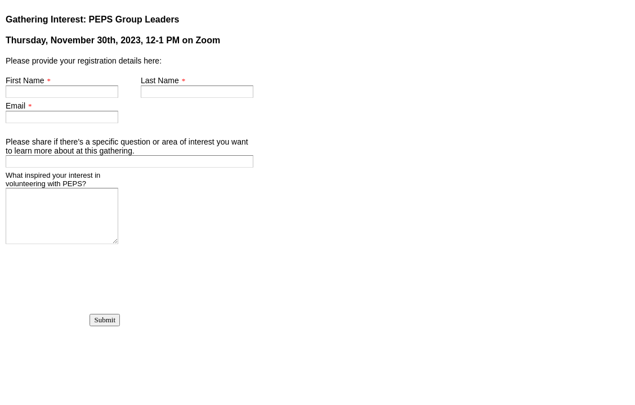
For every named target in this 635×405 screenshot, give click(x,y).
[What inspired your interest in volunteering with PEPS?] (62, 216)
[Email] (62, 117)
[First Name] (62, 92)
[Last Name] (197, 92)
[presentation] (62, 272)
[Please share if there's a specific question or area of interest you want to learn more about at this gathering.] (129, 161)
